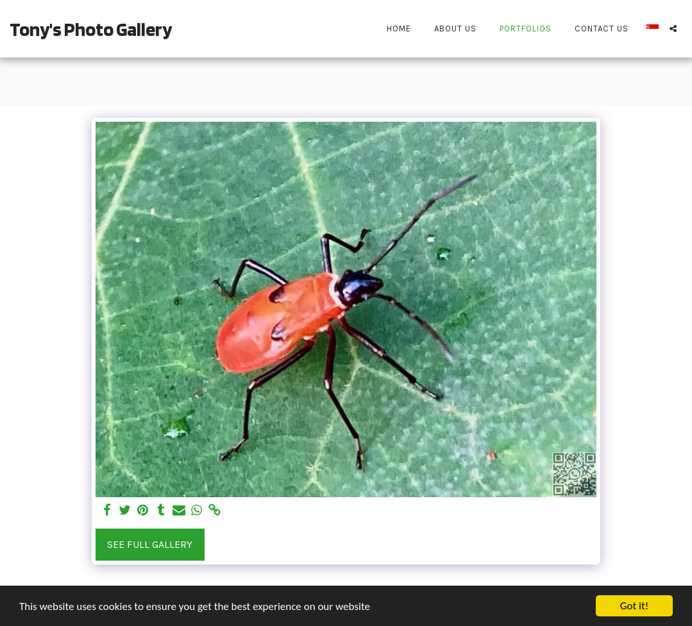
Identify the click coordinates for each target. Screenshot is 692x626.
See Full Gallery (149, 544)
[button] (673, 28)
